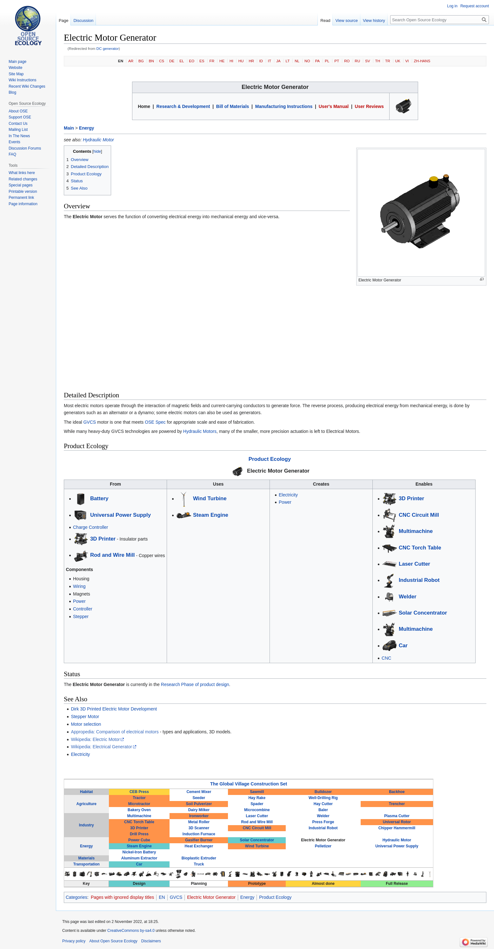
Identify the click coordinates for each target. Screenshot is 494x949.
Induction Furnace (199, 834)
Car (403, 646)
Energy (86, 128)
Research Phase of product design (195, 684)
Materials (86, 858)
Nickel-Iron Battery (139, 852)
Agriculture (87, 804)
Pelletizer (323, 846)
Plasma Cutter (397, 816)
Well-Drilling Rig (323, 798)
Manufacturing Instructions (283, 106)
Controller (82, 608)
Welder (408, 597)
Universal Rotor (397, 822)
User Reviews (369, 106)
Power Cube (139, 840)
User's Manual (334, 106)
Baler (323, 810)
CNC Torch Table (420, 548)
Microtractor (139, 804)
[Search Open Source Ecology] (439, 19)
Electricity (288, 494)
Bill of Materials (232, 106)
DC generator (108, 48)
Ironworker (199, 816)
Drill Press (139, 834)
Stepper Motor (85, 716)
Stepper (81, 616)
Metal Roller (199, 822)
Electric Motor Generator (278, 471)
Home (144, 106)
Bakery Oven (139, 810)
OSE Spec (155, 422)
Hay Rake (257, 798)
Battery (99, 498)
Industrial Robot (419, 580)
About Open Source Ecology (113, 941)
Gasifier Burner (199, 840)
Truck (199, 864)
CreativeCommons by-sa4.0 (131, 930)
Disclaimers (151, 941)
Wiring (79, 586)
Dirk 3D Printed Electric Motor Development (114, 708)
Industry (86, 825)
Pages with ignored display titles (122, 897)
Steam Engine (210, 515)
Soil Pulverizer (199, 804)
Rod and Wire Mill (112, 555)
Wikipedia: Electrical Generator (101, 746)
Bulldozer (323, 792)
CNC (386, 658)
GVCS (89, 422)
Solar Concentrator (423, 613)
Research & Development (183, 106)
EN (120, 61)
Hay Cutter (323, 804)
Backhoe (397, 792)
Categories (76, 897)
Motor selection (86, 724)
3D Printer (103, 539)
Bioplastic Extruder (199, 858)
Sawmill (257, 792)
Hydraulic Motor (98, 139)
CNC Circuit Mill (419, 515)
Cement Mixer (198, 792)
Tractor (139, 798)
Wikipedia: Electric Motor (95, 739)
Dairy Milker (199, 810)
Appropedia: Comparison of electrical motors (114, 731)
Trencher (397, 804)
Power (79, 601)
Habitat (86, 792)
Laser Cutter (414, 564)
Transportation (86, 864)
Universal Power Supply (120, 515)
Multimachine (416, 531)
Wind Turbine (210, 498)
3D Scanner (199, 828)
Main (69, 128)
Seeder (199, 798)
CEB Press (139, 792)
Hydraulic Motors (200, 431)
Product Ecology (270, 459)
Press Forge (323, 822)
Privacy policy (73, 941)
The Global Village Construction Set (248, 783)
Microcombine (257, 810)
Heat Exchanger (198, 846)
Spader (256, 804)
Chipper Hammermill (396, 828)
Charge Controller (90, 527)
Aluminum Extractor (139, 858)
